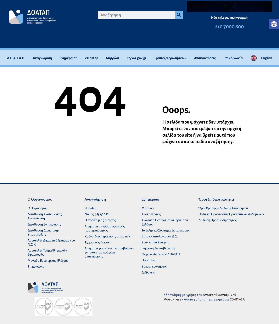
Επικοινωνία (233, 58)
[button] (274, 24)
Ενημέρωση (68, 58)
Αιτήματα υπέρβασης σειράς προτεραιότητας (105, 228)
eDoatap (91, 58)
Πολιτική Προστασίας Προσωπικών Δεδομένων (231, 214)
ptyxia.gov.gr (136, 58)
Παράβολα (149, 260)
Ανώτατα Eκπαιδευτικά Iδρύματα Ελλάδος (165, 222)
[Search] (179, 15)
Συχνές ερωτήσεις (154, 266)
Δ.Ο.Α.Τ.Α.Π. (16, 58)
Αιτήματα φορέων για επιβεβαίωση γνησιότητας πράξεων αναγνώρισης (109, 252)
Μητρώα (112, 58)
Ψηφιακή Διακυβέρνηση (158, 248)
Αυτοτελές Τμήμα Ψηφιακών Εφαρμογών (47, 252)
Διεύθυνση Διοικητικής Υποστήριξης (43, 232)
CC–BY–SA (237, 299)
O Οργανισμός (37, 208)
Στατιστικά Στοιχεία (155, 242)
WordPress (172, 299)
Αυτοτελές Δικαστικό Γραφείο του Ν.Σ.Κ (51, 242)
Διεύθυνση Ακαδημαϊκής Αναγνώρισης (45, 216)
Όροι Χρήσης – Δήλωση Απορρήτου (223, 208)
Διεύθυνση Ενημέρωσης (44, 224)
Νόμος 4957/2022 (97, 214)
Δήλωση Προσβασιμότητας (217, 220)
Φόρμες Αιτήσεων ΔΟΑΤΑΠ (161, 254)
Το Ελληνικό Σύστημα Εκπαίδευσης (166, 230)
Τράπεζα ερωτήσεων (170, 58)
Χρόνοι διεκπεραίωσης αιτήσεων (107, 236)
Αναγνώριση (42, 58)
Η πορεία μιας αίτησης (100, 220)
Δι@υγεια (148, 272)
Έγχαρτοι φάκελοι (97, 242)
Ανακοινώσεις (205, 58)
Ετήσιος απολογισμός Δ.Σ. (160, 236)
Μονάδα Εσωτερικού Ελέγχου (48, 261)
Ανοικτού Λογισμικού (219, 295)
